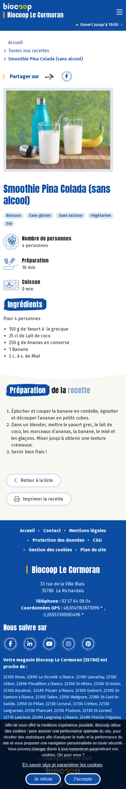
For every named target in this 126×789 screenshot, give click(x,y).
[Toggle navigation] (119, 13)
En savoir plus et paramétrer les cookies (62, 764)
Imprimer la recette (38, 499)
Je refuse (43, 779)
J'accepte (82, 779)
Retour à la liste (33, 480)
